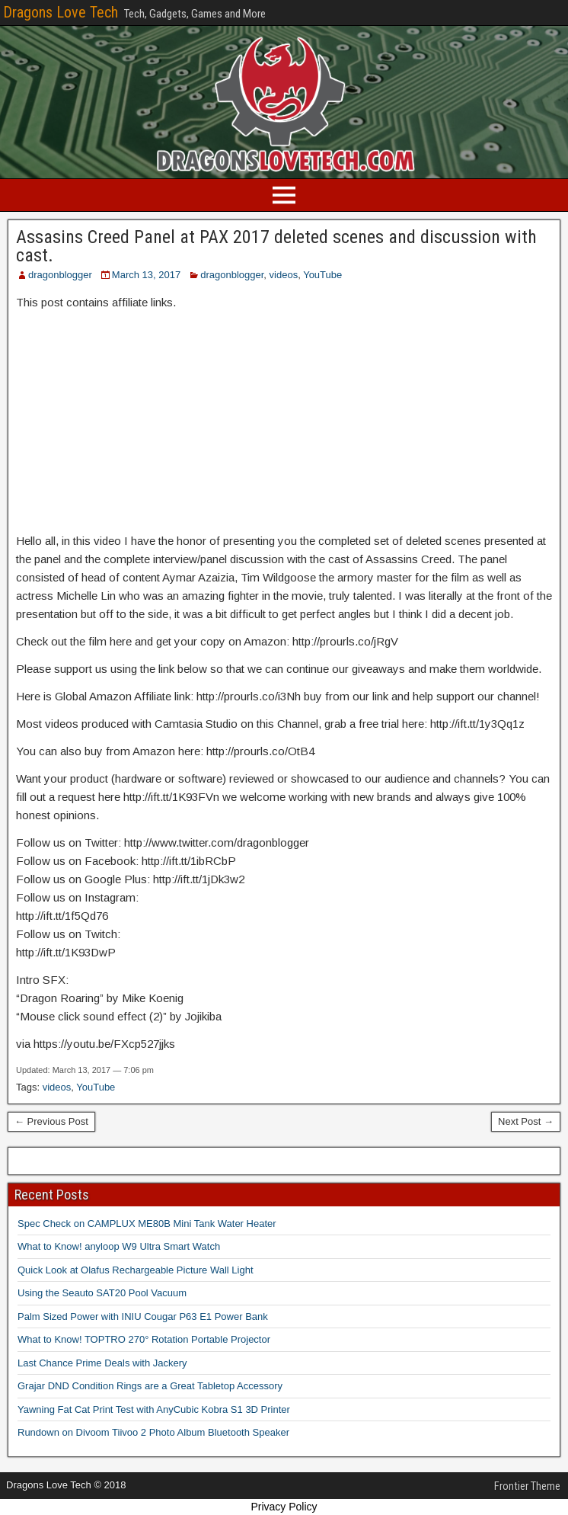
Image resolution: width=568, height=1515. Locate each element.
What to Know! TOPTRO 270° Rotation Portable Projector (144, 1339)
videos (284, 274)
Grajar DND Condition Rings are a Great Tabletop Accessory (150, 1386)
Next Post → (526, 1121)
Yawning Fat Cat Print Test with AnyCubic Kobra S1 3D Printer (154, 1409)
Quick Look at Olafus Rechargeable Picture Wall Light (136, 1270)
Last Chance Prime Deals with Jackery (102, 1363)
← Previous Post (51, 1121)
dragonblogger (60, 274)
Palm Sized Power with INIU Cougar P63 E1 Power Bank (143, 1316)
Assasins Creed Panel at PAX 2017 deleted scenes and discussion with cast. (276, 246)
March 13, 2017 (146, 274)
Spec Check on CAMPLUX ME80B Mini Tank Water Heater (147, 1223)
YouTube (322, 274)
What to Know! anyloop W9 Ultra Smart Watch (119, 1246)
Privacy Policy (283, 1507)
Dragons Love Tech (60, 12)
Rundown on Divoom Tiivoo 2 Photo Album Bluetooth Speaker (153, 1432)
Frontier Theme (527, 1486)
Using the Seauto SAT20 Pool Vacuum (102, 1293)
